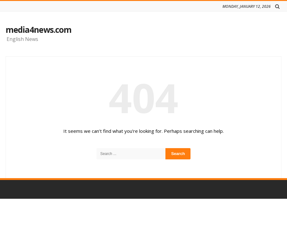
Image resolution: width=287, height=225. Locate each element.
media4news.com (38, 29)
